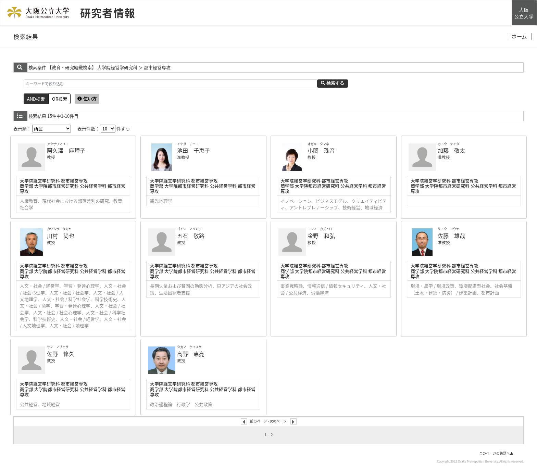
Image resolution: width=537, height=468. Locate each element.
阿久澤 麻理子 (66, 150)
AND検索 (36, 99)
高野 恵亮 (190, 354)
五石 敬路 (190, 235)
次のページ (278, 421)
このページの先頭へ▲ (496, 453)
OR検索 (59, 99)
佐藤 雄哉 (451, 235)
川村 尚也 (60, 235)
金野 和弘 (321, 235)
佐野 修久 (60, 354)
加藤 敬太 (451, 150)
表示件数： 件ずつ (103, 128)
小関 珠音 (321, 150)
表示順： (42, 128)
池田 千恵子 (193, 150)
